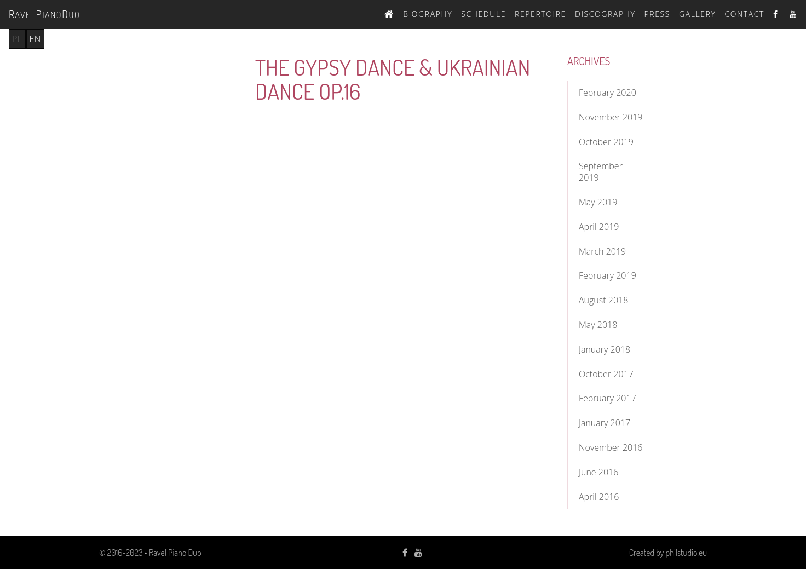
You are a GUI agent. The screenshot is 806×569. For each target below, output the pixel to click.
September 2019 (601, 171)
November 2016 (610, 447)
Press (657, 14)
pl (17, 39)
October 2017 (606, 374)
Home (389, 12)
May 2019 (598, 202)
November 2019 (610, 117)
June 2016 (598, 472)
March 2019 (602, 251)
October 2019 (606, 142)
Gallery (697, 14)
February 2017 (607, 398)
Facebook (777, 14)
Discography (605, 14)
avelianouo (44, 14)
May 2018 (598, 325)
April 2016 (599, 497)
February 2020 (607, 93)
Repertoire (540, 14)
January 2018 (604, 349)
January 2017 (604, 423)
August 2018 (603, 300)
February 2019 (607, 275)
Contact (744, 14)
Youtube (793, 14)
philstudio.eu (686, 552)
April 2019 (599, 227)
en (35, 39)
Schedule (483, 14)
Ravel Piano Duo (175, 552)
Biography (427, 14)
